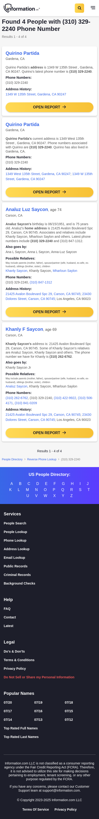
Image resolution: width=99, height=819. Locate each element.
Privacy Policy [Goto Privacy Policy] (66, 809)
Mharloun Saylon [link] (65, 271)
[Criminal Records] (49, 575)
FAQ (7, 609)
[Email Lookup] (49, 558)
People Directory (12, 459)
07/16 (38, 711)
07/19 (38, 702)
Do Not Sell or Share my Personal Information (39, 677)
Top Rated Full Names (21, 728)
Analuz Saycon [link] (16, 386)
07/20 (8, 702)
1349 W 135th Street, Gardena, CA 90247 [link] (36, 94)
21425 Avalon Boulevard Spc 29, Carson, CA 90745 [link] (43, 294)
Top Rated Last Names (21, 737)
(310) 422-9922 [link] (65, 398)
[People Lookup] (49, 532)
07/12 (69, 720)
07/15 (69, 711)
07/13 (38, 720)
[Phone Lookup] (49, 541)
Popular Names (19, 693)
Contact (10, 617)
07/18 (69, 702)
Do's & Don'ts (14, 651)
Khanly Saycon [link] (16, 271)
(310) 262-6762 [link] (17, 398)
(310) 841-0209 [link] (26, 403)
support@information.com (61, 790)
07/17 (8, 711)
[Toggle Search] (79, 8)
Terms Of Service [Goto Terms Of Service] (35, 809)
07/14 (8, 720)
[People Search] (49, 523)
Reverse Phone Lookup (41, 459)
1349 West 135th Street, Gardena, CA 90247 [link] (38, 174)
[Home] (22, 8)
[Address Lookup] (49, 549)
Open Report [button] (46, 107)
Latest (8, 626)
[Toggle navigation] (93, 8)
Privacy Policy (15, 668)
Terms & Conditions (19, 660)
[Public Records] (49, 566)
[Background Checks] (49, 583)
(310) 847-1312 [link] (41, 282)
